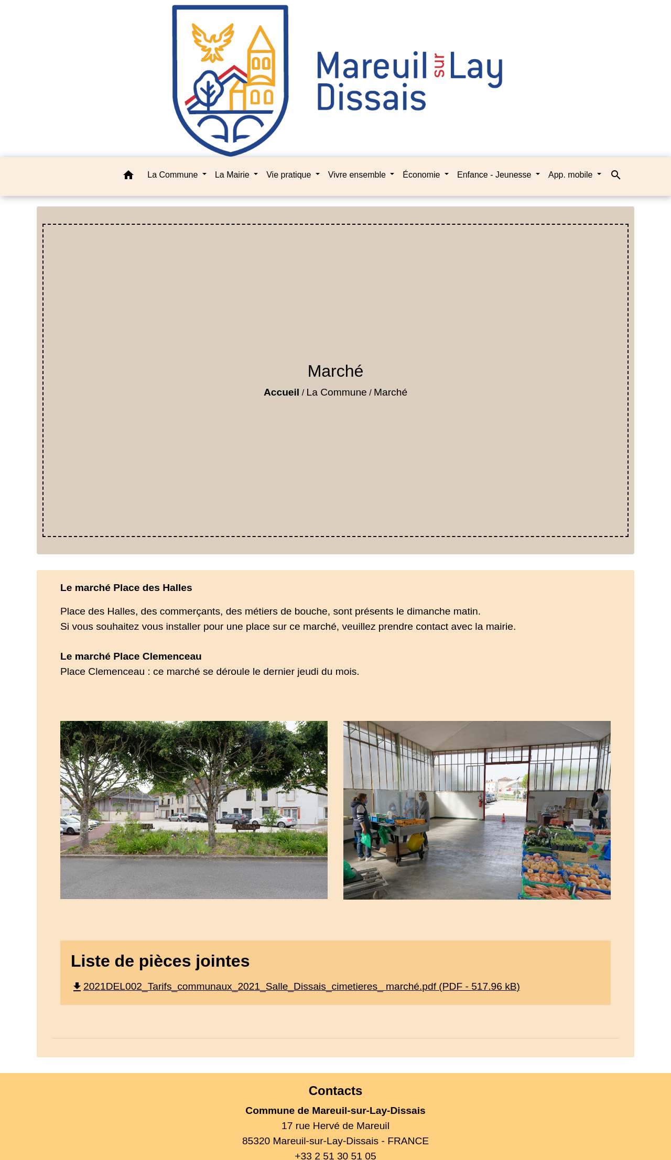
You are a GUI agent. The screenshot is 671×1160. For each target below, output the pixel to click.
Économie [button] (422, 174)
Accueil (281, 392)
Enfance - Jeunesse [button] (495, 174)
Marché (390, 392)
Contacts (336, 1091)
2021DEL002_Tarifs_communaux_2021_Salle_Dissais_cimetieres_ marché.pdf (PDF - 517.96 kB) (295, 986)
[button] (128, 177)
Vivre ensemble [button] (358, 174)
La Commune (337, 392)
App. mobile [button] (571, 174)
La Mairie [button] (233, 174)
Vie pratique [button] (289, 174)
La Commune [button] (173, 174)
